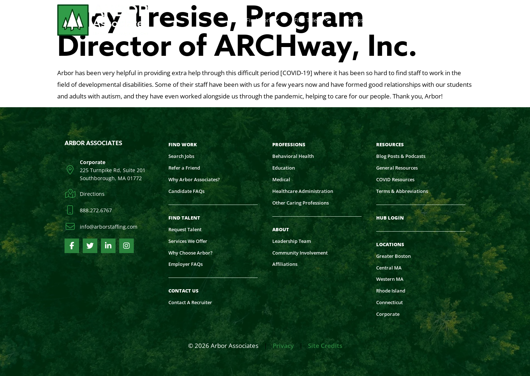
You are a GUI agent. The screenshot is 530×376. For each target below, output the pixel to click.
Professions (362, 20)
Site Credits (325, 345)
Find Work (263, 20)
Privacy (283, 345)
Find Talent (312, 20)
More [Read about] (455, 20)
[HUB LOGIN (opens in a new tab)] (392, 218)
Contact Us (412, 20)
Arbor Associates (93, 143)
